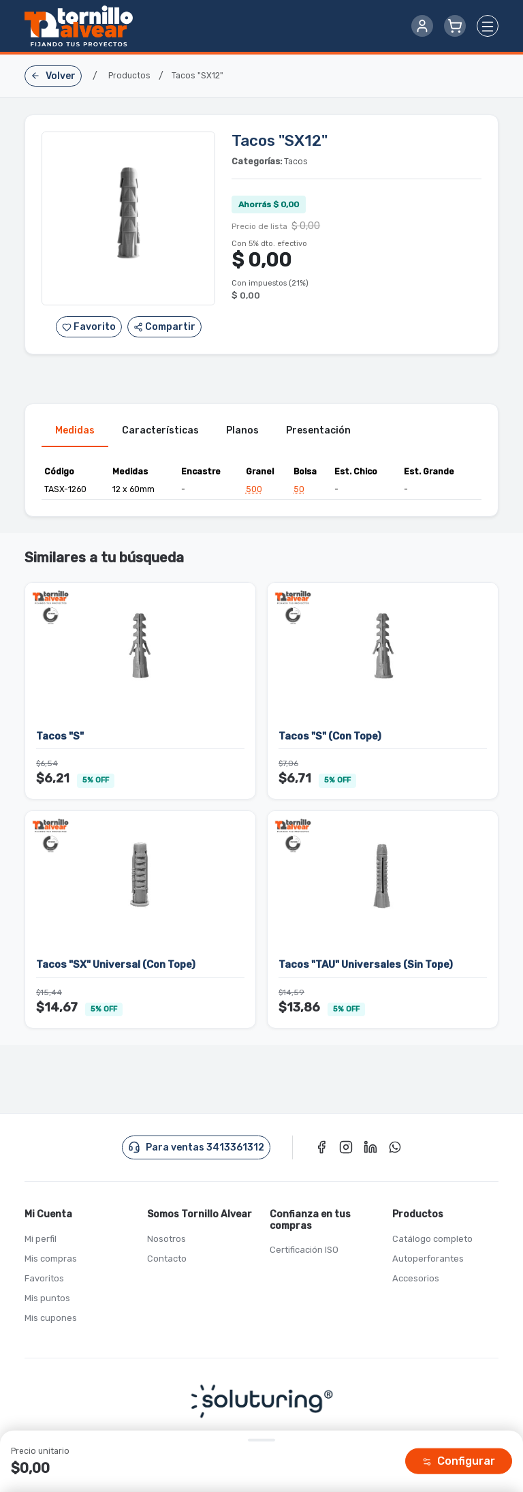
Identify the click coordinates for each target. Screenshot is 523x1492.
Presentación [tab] (318, 430)
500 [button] (254, 490)
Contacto (167, 1258)
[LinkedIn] (370, 1147)
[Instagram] (346, 1147)
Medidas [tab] (75, 430)
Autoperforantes (428, 1258)
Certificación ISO (304, 1250)
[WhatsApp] (395, 1147)
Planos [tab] (242, 430)
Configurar (458, 1461)
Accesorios (415, 1278)
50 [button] (299, 490)
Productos (129, 75)
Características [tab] (160, 430)
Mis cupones (51, 1318)
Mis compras (51, 1258)
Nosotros (166, 1239)
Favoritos (44, 1278)
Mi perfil (41, 1239)
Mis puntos (47, 1298)
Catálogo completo (432, 1239)
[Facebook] (321, 1147)
